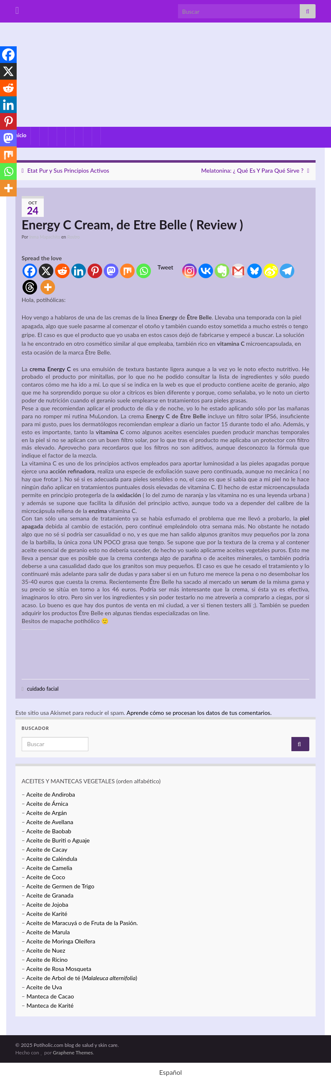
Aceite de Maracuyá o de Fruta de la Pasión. (82, 922)
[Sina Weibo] (270, 271)
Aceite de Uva (44, 987)
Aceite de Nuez (45, 950)
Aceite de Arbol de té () (81, 977)
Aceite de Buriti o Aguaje (58, 840)
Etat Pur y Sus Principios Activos (68, 170)
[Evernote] (222, 271)
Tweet (165, 267)
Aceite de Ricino (47, 959)
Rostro (73, 236)
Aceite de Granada (49, 895)
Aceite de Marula (48, 932)
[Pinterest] (95, 271)
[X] (46, 271)
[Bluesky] (254, 271)
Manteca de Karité (50, 1005)
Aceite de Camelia (49, 867)
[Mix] (127, 271)
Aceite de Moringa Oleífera (60, 941)
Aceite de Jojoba (47, 904)
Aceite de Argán (46, 812)
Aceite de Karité (46, 913)
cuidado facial (43, 689)
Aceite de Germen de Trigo (60, 886)
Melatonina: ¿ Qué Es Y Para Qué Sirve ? (252, 170)
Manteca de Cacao (50, 996)
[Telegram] (287, 271)
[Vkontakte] (205, 271)
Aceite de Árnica (47, 803)
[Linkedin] (78, 271)
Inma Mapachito (44, 236)
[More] (47, 287)
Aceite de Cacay (46, 849)
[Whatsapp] (143, 271)
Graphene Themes (73, 1052)
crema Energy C (50, 368)
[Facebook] (30, 271)
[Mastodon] (111, 271)
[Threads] (30, 287)
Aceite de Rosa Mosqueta (58, 968)
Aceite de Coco (45, 876)
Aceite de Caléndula (51, 858)
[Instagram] (189, 271)
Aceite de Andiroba (50, 794)
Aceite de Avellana (49, 821)
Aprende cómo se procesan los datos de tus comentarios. (198, 712)
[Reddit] (62, 271)
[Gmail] (238, 271)
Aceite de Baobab (48, 831)
